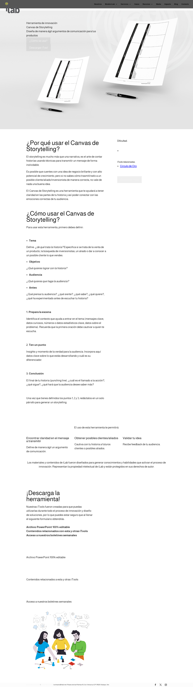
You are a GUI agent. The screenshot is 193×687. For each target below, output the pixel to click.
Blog (176, 4)
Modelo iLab (110, 4)
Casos (136, 4)
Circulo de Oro (128, 165)
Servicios (124, 4)
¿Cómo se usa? (38, 40)
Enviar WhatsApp (47, 685)
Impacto (167, 4)
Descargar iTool (38, 47)
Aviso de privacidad (33, 685)
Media (158, 4)
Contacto (185, 4)
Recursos (146, 4)
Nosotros (98, 4)
